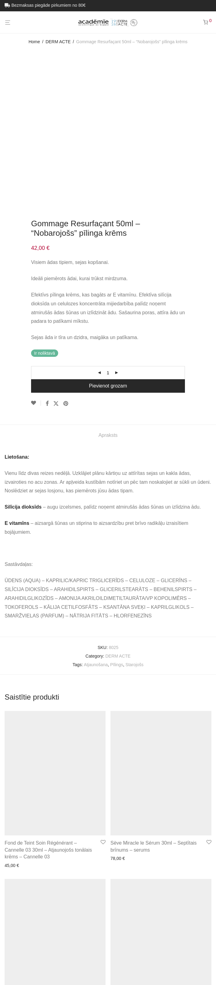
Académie (14, 920)
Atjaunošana (96, 519)
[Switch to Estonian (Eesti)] (93, 969)
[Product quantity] (108, 228)
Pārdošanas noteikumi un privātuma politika (71, 920)
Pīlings (116, 519)
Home (34, 41)
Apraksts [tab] (108, 290)
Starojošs (134, 519)
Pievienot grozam (108, 241)
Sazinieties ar (131, 920)
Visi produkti (161, 920)
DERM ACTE (58, 41)
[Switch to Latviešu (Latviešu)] (130, 969)
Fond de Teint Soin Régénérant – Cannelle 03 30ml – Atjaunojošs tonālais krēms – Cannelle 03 (48, 705)
